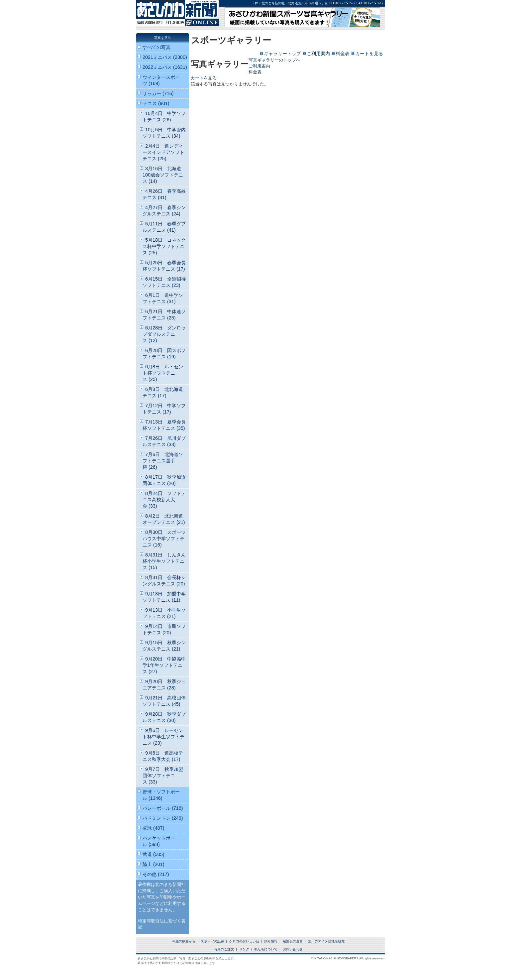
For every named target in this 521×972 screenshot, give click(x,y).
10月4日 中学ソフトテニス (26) (164, 116)
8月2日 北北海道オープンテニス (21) (164, 519)
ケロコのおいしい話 (244, 941)
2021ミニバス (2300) (165, 57)
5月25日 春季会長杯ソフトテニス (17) (164, 266)
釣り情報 (270, 941)
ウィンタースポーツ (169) (161, 80)
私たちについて (265, 949)
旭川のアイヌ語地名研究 (326, 941)
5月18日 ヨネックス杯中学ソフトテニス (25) (164, 246)
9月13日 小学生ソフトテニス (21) (164, 613)
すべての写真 (156, 47)
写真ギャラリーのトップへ (274, 60)
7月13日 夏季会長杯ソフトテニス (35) (164, 425)
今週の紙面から (183, 941)
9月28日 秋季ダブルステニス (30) (164, 717)
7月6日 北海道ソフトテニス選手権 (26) (163, 461)
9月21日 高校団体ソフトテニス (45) (164, 701)
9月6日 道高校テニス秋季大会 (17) (163, 756)
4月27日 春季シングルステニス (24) (164, 210)
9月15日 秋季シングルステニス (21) (164, 646)
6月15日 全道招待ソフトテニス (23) (164, 282)
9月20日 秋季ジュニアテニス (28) (164, 684)
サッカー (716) (158, 93)
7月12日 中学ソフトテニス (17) (164, 409)
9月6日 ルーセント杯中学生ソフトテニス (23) (163, 737)
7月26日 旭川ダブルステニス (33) (164, 441)
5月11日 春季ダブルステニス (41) (164, 227)
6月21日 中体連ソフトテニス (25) (164, 314)
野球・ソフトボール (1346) (161, 795)
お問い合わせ (293, 949)
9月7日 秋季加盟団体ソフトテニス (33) (163, 776)
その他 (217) (156, 874)
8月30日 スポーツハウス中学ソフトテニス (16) (164, 538)
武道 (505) (153, 854)
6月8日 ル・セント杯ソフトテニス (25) (163, 373)
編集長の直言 (293, 941)
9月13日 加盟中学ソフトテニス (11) (164, 597)
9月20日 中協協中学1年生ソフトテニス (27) (164, 665)
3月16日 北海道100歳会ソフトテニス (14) (163, 175)
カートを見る (369, 53)
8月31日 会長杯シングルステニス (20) (164, 580)
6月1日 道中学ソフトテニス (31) (163, 298)
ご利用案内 (318, 53)
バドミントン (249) (163, 818)
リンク (244, 949)
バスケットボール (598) (159, 841)
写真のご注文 (224, 949)
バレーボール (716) (163, 808)
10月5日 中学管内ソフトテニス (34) (164, 133)
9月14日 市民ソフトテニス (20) (164, 629)
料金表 (343, 53)
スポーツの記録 (212, 941)
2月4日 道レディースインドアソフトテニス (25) (163, 152)
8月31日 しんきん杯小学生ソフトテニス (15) (164, 561)
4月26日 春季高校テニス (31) (164, 194)
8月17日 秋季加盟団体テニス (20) (164, 480)
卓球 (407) (153, 828)
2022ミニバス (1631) (165, 67)
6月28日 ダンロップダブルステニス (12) (164, 334)
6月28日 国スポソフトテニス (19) (164, 353)
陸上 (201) (153, 864)
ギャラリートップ (282, 53)
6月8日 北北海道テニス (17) (163, 392)
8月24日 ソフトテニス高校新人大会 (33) (164, 500)
